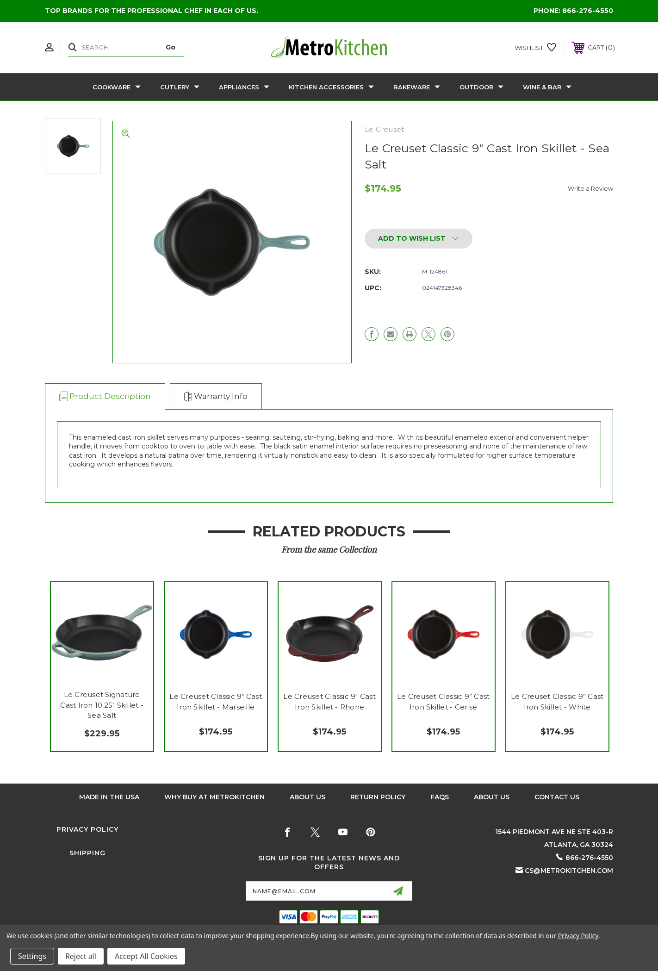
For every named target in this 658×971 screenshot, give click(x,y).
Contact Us (556, 797)
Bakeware (416, 87)
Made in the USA (109, 797)
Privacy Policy (87, 829)
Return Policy (377, 797)
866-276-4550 (587, 10)
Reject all (80, 956)
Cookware (117, 87)
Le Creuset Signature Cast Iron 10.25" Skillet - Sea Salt (101, 705)
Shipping (87, 853)
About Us (307, 797)
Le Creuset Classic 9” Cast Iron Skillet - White (557, 701)
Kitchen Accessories (331, 87)
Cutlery (179, 87)
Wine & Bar (547, 87)
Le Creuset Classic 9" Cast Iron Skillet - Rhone (329, 701)
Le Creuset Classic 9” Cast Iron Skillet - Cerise (443, 701)
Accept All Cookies (146, 956)
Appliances (244, 87)
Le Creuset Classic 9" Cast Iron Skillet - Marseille (215, 701)
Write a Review (590, 188)
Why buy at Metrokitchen (214, 797)
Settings (32, 956)
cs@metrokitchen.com (569, 870)
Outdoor (481, 87)
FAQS (439, 797)
